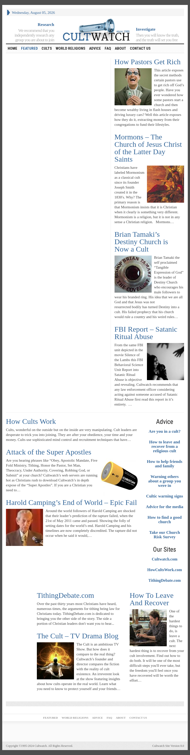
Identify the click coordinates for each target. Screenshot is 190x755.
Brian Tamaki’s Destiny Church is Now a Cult (141, 241)
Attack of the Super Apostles (48, 452)
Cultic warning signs (164, 496)
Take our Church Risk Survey (164, 534)
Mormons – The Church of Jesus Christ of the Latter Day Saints (148, 148)
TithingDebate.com (164, 580)
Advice (95, 48)
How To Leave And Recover (151, 599)
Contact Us (140, 48)
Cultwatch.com (164, 559)
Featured (29, 48)
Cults (47, 48)
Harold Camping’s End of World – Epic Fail (71, 502)
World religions (70, 48)
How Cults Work (31, 421)
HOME (12, 48)
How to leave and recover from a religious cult (164, 446)
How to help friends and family (164, 463)
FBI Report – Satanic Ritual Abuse (146, 333)
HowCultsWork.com (164, 570)
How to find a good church (164, 519)
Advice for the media (164, 507)
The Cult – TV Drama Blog (78, 636)
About (120, 48)
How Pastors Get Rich (148, 62)
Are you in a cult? (165, 431)
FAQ (108, 48)
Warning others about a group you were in (164, 481)
